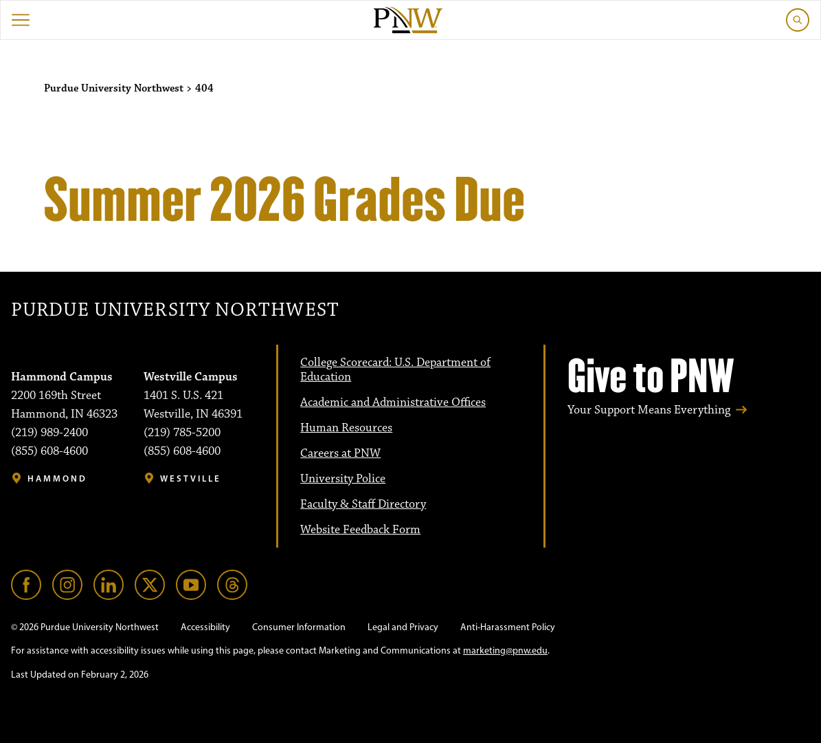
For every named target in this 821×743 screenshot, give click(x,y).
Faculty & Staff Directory (363, 504)
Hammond (57, 478)
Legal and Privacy (403, 627)
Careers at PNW (340, 453)
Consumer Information (299, 627)
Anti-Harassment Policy (507, 627)
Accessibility (205, 627)
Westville (190, 478)
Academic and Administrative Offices (393, 402)
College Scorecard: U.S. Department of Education (395, 370)
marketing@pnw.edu (505, 650)
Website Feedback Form (360, 529)
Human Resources (346, 427)
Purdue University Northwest (175, 310)
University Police (342, 478)
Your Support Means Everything (648, 410)
